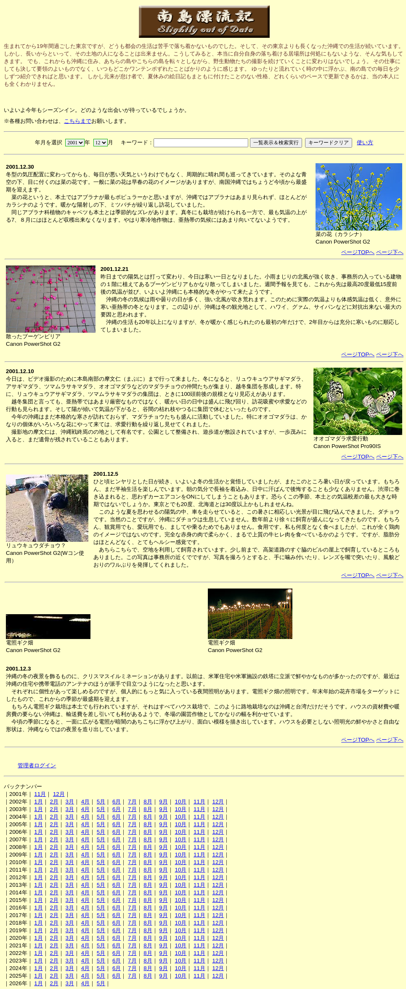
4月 (85, 801)
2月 (54, 801)
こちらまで (77, 121)
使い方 (365, 142)
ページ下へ (389, 252)
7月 (132, 801)
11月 (40, 794)
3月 (70, 801)
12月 (59, 794)
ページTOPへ (357, 252)
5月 (101, 801)
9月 (163, 801)
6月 (116, 801)
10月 (180, 801)
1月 (38, 801)
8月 (147, 801)
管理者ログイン (37, 765)
